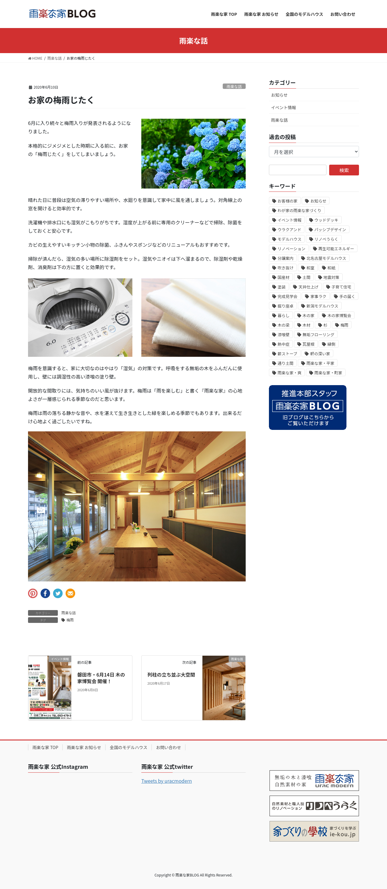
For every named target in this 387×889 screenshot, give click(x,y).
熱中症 (284, 344)
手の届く (347, 296)
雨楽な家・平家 (320, 363)
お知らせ (279, 95)
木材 (307, 325)
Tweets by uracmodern (166, 780)
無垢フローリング (319, 334)
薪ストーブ (287, 353)
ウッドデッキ (326, 220)
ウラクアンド (289, 229)
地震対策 (331, 277)
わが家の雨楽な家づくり (299, 210)
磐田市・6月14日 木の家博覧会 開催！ (101, 678)
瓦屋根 (309, 344)
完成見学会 (288, 296)
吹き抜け (285, 268)
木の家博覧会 (339, 315)
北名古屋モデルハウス (326, 258)
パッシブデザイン (330, 229)
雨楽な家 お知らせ (84, 747)
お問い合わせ (168, 747)
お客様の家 (288, 201)
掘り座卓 (285, 306)
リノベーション (291, 248)
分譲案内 (285, 258)
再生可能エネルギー (336, 248)
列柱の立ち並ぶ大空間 (171, 674)
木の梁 (284, 325)
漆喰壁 (284, 334)
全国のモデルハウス (128, 747)
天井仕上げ (308, 287)
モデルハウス (289, 239)
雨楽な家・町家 (328, 373)
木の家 (309, 315)
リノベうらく (326, 239)
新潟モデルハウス (322, 306)
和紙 (331, 268)
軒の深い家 (320, 353)
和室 (310, 268)
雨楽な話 (234, 86)
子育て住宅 (342, 287)
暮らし (284, 315)
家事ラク (318, 296)
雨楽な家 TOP (45, 747)
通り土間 (285, 363)
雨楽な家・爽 (289, 373)
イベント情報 (283, 107)
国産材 (284, 277)
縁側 (331, 344)
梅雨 (70, 619)
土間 (307, 277)
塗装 (282, 287)
